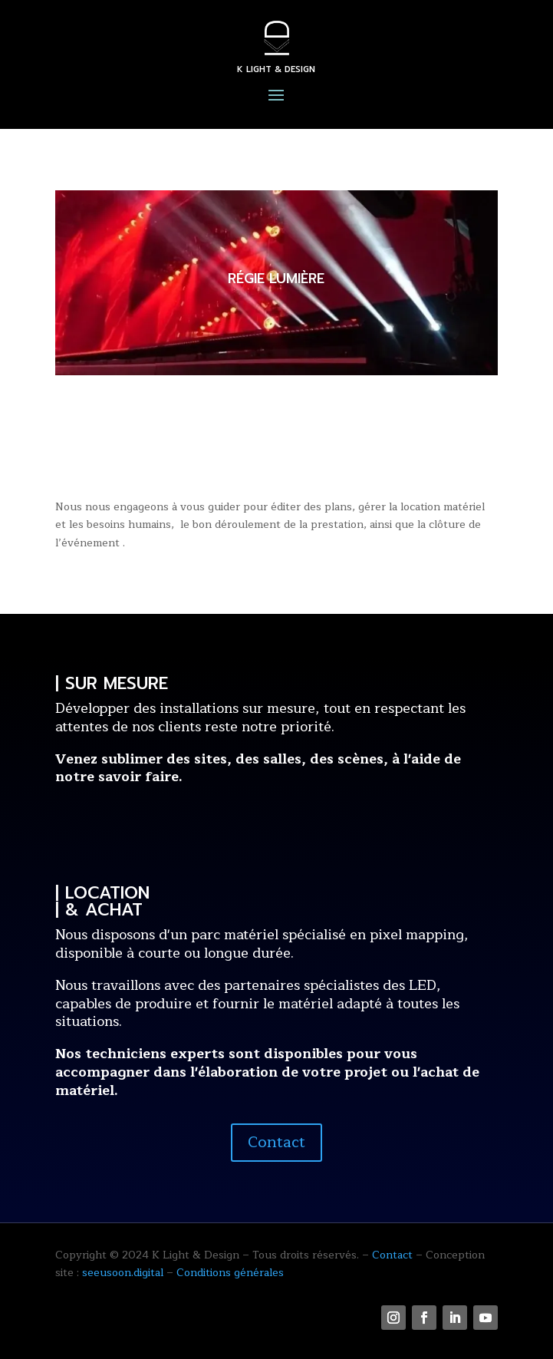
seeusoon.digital (122, 1272)
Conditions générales (230, 1272)
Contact (276, 1142)
